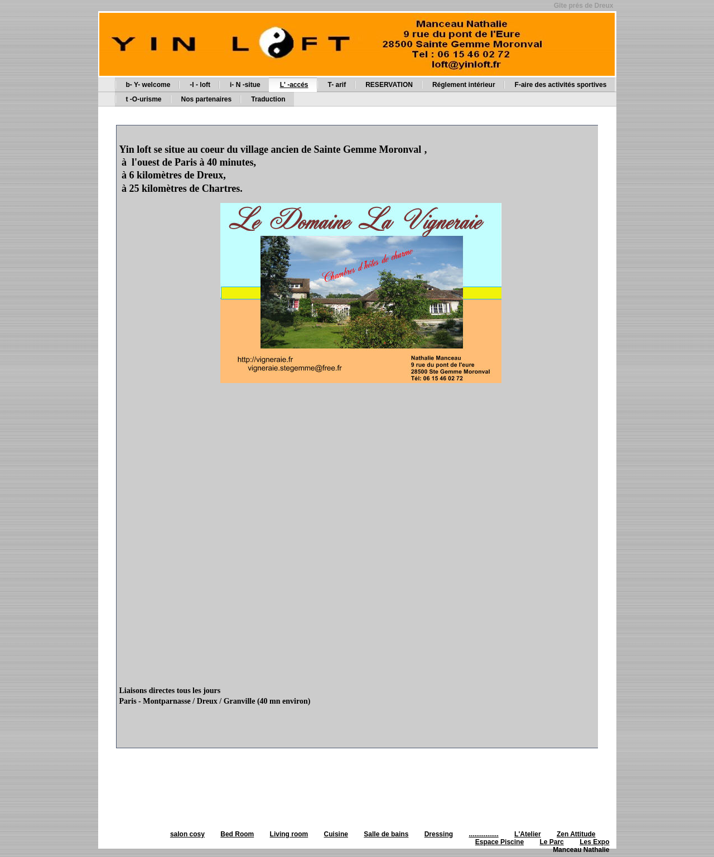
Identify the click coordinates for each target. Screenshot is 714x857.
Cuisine (336, 834)
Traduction (268, 99)
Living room (289, 834)
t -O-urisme (144, 99)
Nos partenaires (206, 99)
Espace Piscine (499, 842)
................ (483, 834)
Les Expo (594, 842)
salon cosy (187, 834)
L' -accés (294, 85)
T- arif (337, 85)
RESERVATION (389, 85)
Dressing (438, 834)
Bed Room (237, 834)
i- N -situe (245, 85)
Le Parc (551, 842)
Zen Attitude (576, 834)
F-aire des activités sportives (561, 85)
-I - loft (200, 85)
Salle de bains (386, 834)
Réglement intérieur (463, 85)
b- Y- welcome (148, 85)
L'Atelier (527, 834)
